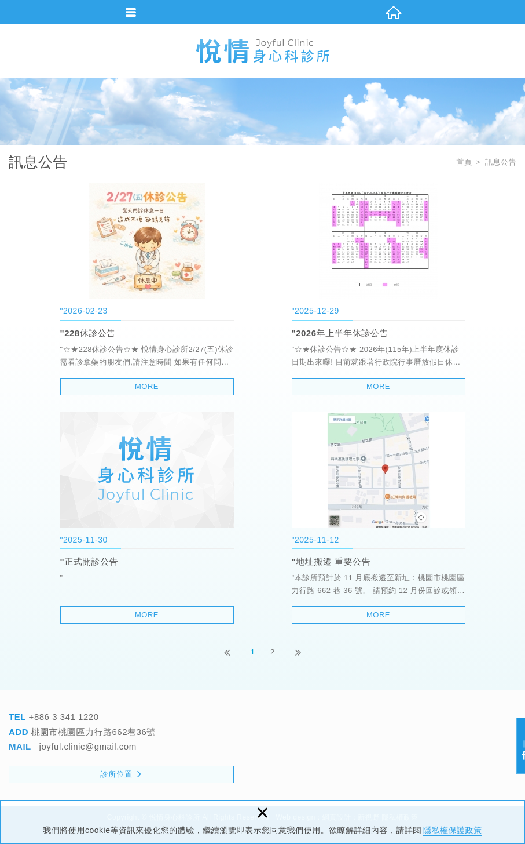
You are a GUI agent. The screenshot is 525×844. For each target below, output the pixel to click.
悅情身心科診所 (263, 51)
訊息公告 (500, 162)
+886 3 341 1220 (62, 717)
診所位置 (121, 773)
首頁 (464, 162)
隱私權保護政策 (452, 830)
